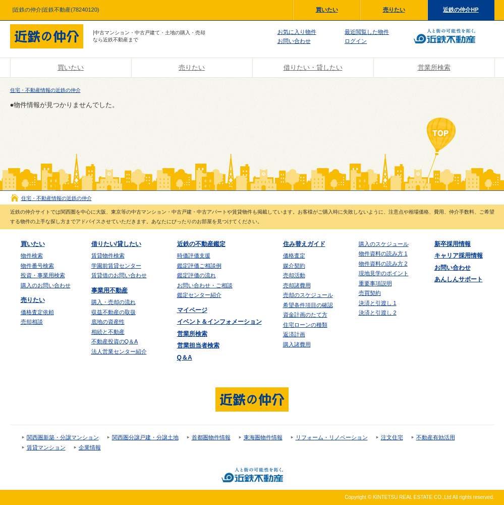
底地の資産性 (108, 322)
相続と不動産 (108, 332)
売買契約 (370, 293)
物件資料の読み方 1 (383, 253)
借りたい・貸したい (313, 67)
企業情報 (90, 447)
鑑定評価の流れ (196, 275)
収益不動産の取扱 (113, 312)
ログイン (356, 41)
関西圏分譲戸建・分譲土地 (145, 437)
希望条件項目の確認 (308, 305)
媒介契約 (294, 266)
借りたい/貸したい (116, 243)
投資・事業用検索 (43, 275)
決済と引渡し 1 (378, 303)
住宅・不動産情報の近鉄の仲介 (45, 90)
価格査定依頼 (37, 312)
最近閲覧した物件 (367, 32)
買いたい (327, 10)
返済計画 (294, 334)
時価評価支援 (193, 255)
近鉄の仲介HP (460, 10)
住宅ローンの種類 (305, 325)
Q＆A (184, 357)
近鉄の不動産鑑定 (201, 243)
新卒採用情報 (452, 243)
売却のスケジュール (308, 295)
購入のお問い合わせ (46, 285)
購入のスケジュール (384, 244)
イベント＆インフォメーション (219, 321)
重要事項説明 (375, 283)
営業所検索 (434, 67)
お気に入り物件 (296, 32)
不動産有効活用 (435, 437)
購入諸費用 (297, 344)
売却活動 (294, 275)
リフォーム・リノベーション (332, 437)
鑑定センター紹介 (199, 295)
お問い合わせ (294, 41)
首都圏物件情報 (211, 437)
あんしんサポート (458, 279)
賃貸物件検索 (108, 255)
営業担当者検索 (198, 345)
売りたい (394, 10)
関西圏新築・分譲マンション (63, 437)
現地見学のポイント (384, 273)
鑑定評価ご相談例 (199, 266)
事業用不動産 (109, 290)
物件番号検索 (37, 266)
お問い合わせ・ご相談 (205, 285)
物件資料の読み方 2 (383, 264)
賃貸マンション (46, 447)
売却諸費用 (297, 285)
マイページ (192, 310)
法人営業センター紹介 (119, 351)
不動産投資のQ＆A (114, 341)
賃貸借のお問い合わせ (119, 275)
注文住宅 (392, 437)
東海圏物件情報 (263, 437)
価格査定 (294, 255)
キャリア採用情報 (458, 255)
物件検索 (32, 255)
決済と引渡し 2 (378, 313)
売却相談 (32, 322)
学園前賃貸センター (116, 266)
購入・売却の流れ (113, 302)
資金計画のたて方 (305, 315)
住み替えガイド (304, 243)
